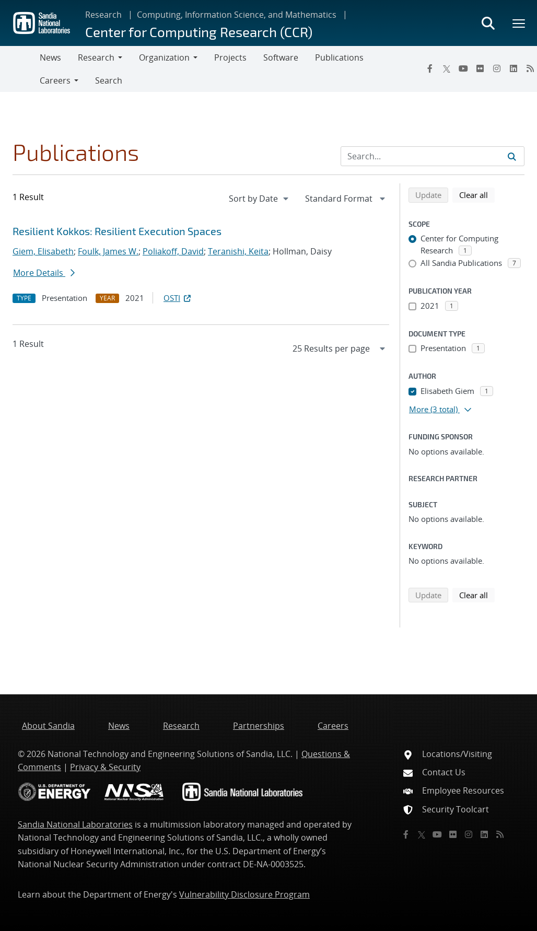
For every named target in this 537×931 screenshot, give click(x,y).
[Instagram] (497, 68)
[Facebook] (430, 68)
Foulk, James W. (108, 251)
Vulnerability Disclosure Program (244, 894)
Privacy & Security (105, 767)
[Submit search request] (511, 156)
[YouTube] (463, 68)
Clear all (477, 194)
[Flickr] (480, 68)
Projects (230, 57)
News (50, 57)
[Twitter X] (446, 68)
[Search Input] (432, 156)
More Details (44, 272)
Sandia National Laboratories (75, 824)
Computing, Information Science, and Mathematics (236, 14)
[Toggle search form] (487, 22)
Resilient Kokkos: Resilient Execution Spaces (117, 231)
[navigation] (260, 198)
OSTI (178, 298)
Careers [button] (55, 80)
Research (103, 14)
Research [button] (96, 57)
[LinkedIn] (513, 68)
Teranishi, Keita (238, 251)
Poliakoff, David (173, 251)
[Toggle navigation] (19, 68)
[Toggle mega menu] (519, 22)
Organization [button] (164, 57)
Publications (339, 57)
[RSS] (500, 834)
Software (280, 57)
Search (108, 80)
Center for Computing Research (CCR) (198, 32)
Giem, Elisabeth (43, 251)
